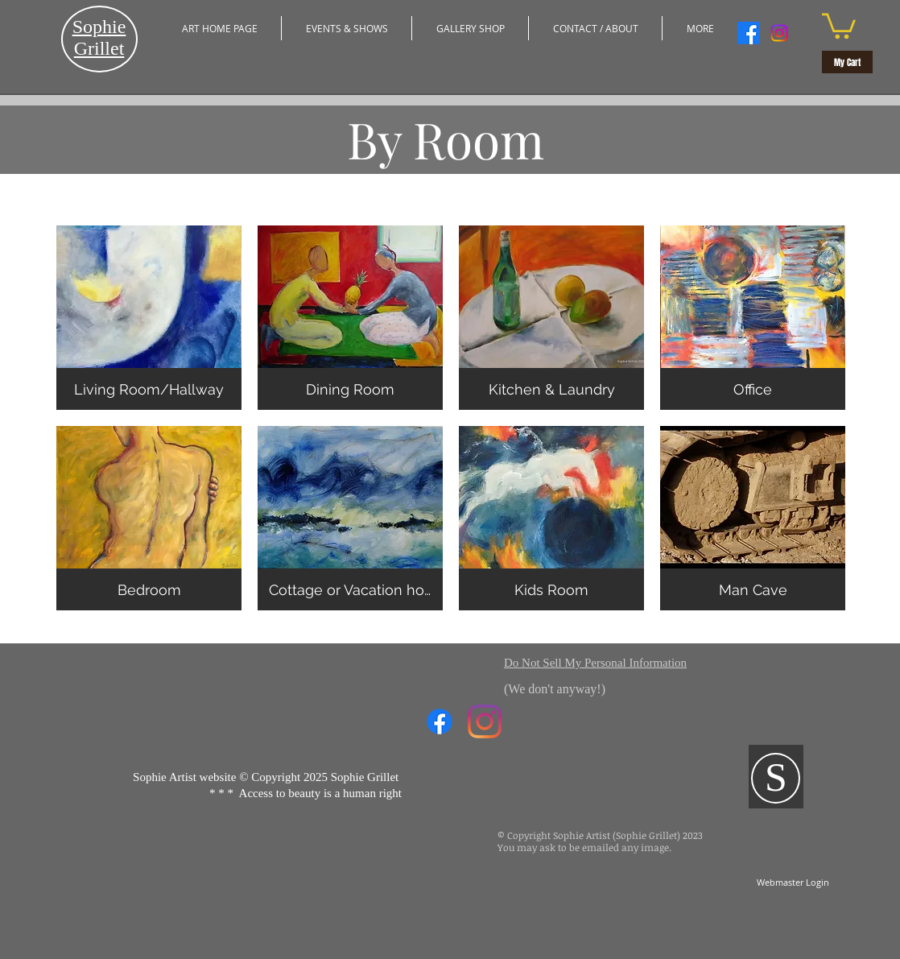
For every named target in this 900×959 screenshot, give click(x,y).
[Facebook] (748, 33)
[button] (346, 28)
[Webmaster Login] (792, 882)
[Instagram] (779, 33)
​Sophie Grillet (99, 37)
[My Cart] (847, 62)
